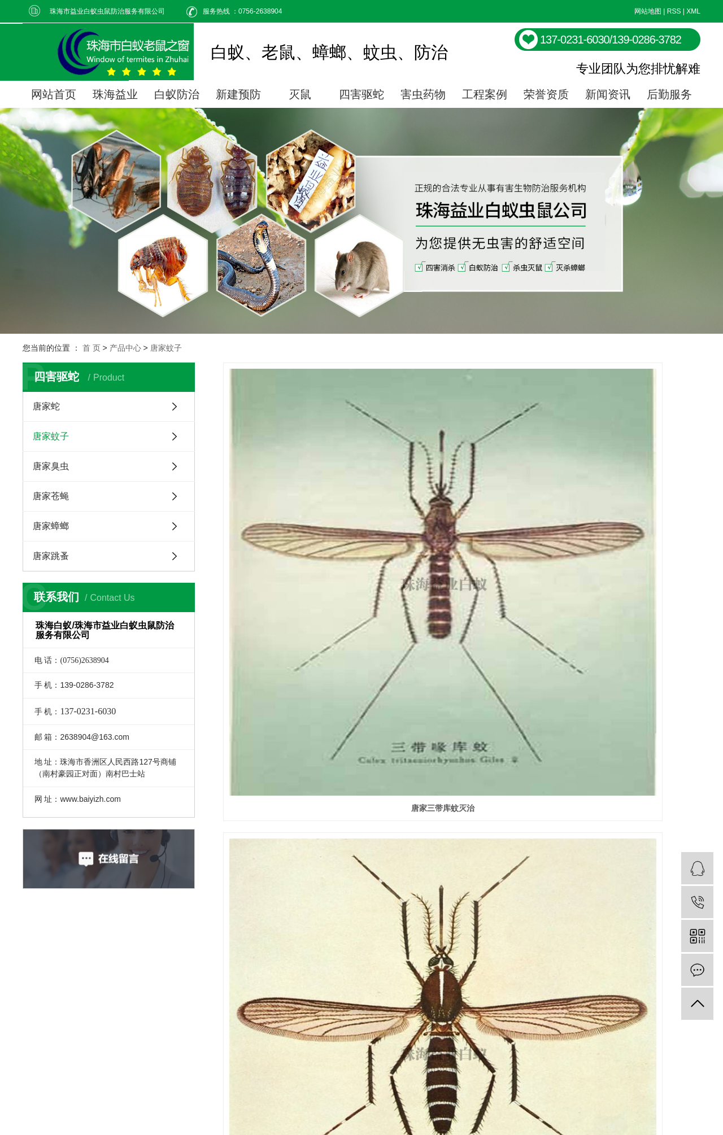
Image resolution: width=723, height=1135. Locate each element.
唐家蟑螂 (51, 526)
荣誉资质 (546, 94)
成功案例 (478, 957)
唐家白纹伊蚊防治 (461, 517)
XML (693, 11)
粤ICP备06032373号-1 (282, 1113)
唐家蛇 (46, 406)
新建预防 (238, 94)
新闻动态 (478, 1008)
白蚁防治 (176, 94)
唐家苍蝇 (51, 496)
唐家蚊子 (166, 347)
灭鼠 (300, 94)
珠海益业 (115, 94)
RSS (674, 11)
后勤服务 (669, 94)
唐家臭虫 (51, 466)
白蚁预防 (416, 1008)
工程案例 (484, 94)
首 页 (91, 347)
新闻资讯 (607, 94)
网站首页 (53, 94)
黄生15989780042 (379, 1113)
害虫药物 (423, 94)
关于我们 (478, 983)
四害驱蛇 (361, 94)
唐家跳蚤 (51, 556)
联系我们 (478, 1033)
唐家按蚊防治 (626, 517)
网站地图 (647, 11)
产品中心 (125, 347)
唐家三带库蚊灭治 (297, 517)
